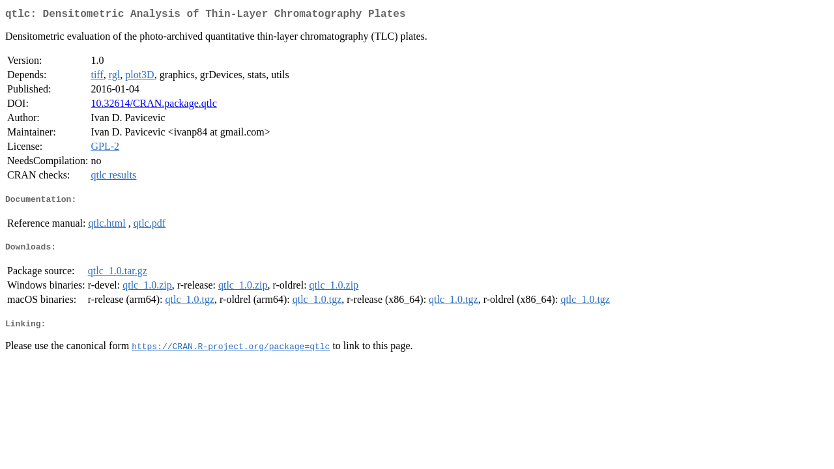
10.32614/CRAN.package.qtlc (153, 105)
